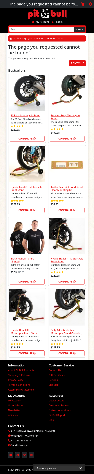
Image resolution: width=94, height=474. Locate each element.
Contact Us (55, 370)
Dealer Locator (57, 400)
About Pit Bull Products (21, 370)
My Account (40, 21)
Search (79, 29)
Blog (51, 420)
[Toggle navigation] (4, 4)
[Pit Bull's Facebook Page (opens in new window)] (17, 455)
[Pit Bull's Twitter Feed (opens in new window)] (24, 455)
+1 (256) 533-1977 (21, 440)
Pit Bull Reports (57, 415)
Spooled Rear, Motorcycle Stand (65, 117)
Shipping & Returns (19, 375)
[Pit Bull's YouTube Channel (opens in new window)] (10, 455)
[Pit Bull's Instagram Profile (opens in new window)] (31, 455)
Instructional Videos (60, 410)
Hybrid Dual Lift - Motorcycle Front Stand (24, 331)
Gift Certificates (57, 375)
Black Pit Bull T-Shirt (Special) (22, 260)
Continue (77, 63)
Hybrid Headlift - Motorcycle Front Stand (67, 260)
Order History (16, 405)
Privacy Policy (15, 380)
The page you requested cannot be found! (40, 38)
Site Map (54, 384)
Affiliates (13, 415)
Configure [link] (27, 138)
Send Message (19, 445)
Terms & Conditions (19, 384)
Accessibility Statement (21, 389)
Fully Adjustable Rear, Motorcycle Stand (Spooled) (66, 331)
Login (57, 21)
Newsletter (14, 410)
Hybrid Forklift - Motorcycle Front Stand (26, 188)
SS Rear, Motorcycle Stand (25, 115)
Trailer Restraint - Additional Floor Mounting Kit (67, 188)
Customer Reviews (59, 405)
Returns (53, 380)
